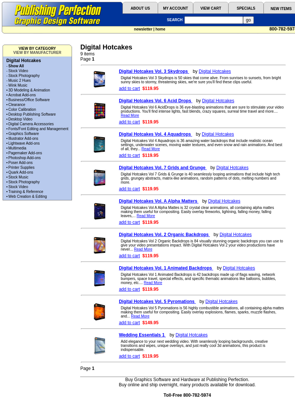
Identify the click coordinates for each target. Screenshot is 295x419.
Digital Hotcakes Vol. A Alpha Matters (159, 201)
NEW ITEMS (281, 9)
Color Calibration (22, 109)
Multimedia (17, 148)
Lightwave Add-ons (24, 143)
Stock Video (18, 71)
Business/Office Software (29, 100)
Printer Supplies (22, 167)
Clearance (17, 105)
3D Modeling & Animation (29, 90)
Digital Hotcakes (215, 71)
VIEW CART (210, 8)
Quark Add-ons (21, 172)
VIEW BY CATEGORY (37, 48)
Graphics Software (24, 134)
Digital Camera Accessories (31, 124)
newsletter (143, 29)
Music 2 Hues (20, 80)
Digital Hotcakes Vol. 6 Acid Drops (155, 100)
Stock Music (19, 177)
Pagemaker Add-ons (25, 153)
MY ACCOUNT (175, 8)
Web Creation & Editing (28, 196)
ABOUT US (140, 8)
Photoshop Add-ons (25, 158)
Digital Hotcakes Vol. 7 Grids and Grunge (163, 167)
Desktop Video (21, 119)
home (160, 29)
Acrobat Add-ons (22, 95)
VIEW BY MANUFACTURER (37, 53)
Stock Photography (24, 76)
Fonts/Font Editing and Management (39, 129)
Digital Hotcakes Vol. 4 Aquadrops (155, 134)
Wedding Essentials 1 (142, 335)
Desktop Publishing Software (32, 114)
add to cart (129, 88)
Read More (130, 115)
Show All (16, 66)
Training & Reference (26, 192)
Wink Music (18, 85)
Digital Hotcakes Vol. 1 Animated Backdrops (166, 268)
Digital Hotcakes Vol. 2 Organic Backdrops (164, 234)
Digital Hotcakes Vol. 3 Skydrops (154, 71)
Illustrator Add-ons (24, 138)
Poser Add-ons (21, 163)
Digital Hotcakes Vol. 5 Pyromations (157, 301)
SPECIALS (246, 8)
